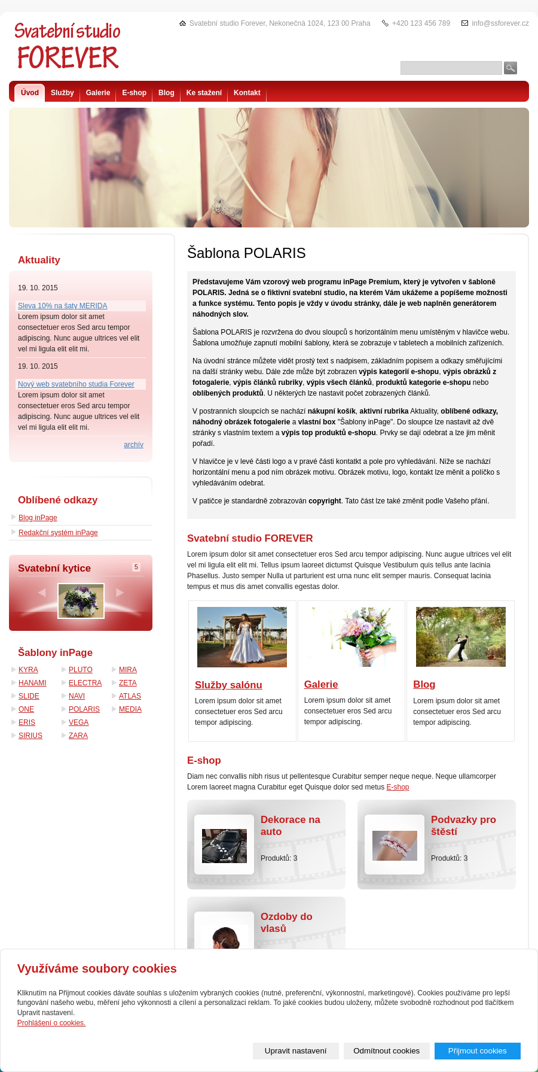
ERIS (27, 722)
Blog (424, 684)
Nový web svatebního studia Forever (76, 384)
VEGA (78, 722)
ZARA (78, 735)
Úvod (30, 93)
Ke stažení (204, 93)
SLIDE (29, 696)
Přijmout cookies (477, 1050)
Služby (62, 93)
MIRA (128, 670)
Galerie (321, 684)
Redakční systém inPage (58, 533)
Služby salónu (228, 685)
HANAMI (33, 683)
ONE (26, 709)
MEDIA (130, 709)
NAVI (77, 696)
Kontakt (247, 93)
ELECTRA (85, 683)
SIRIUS (30, 735)
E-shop (398, 787)
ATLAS (130, 696)
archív (133, 445)
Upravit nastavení (296, 1050)
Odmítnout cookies (386, 1050)
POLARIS (84, 709)
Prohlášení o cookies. (51, 1023)
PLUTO (81, 670)
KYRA (28, 670)
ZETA (128, 683)
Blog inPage (38, 518)
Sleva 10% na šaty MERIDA (62, 306)
